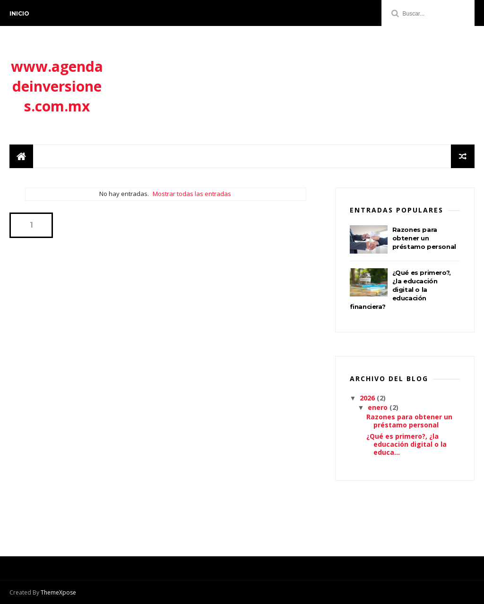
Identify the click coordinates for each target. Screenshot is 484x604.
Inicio (19, 13)
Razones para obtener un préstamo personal (424, 238)
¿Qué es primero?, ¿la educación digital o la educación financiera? (400, 289)
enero (378, 407)
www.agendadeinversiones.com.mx (57, 86)
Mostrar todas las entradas (192, 193)
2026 (368, 397)
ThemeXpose (58, 592)
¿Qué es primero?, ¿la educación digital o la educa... (406, 444)
